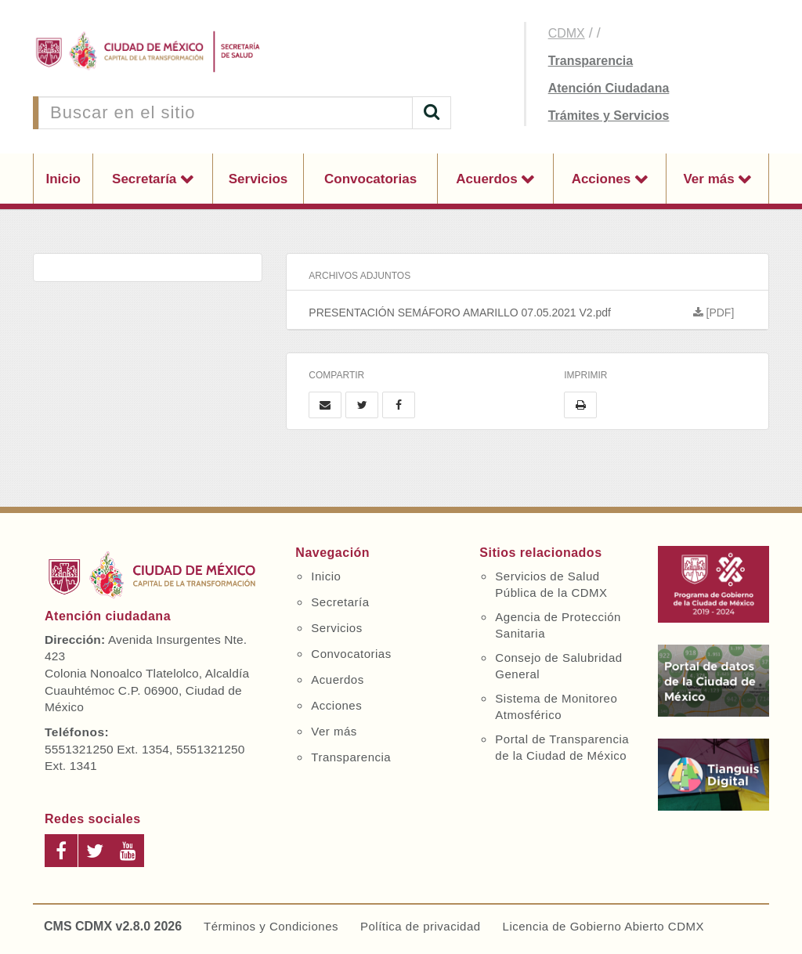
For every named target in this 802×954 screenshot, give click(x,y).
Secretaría (146, 179)
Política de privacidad (420, 926)
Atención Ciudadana (609, 88)
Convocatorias (370, 179)
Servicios (258, 179)
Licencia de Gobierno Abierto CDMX (603, 926)
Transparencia (591, 60)
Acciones (603, 179)
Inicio (62, 179)
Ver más (710, 179)
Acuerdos (488, 179)
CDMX (566, 33)
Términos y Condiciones (271, 926)
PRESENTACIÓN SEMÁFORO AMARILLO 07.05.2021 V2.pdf (538, 312)
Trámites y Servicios (609, 115)
